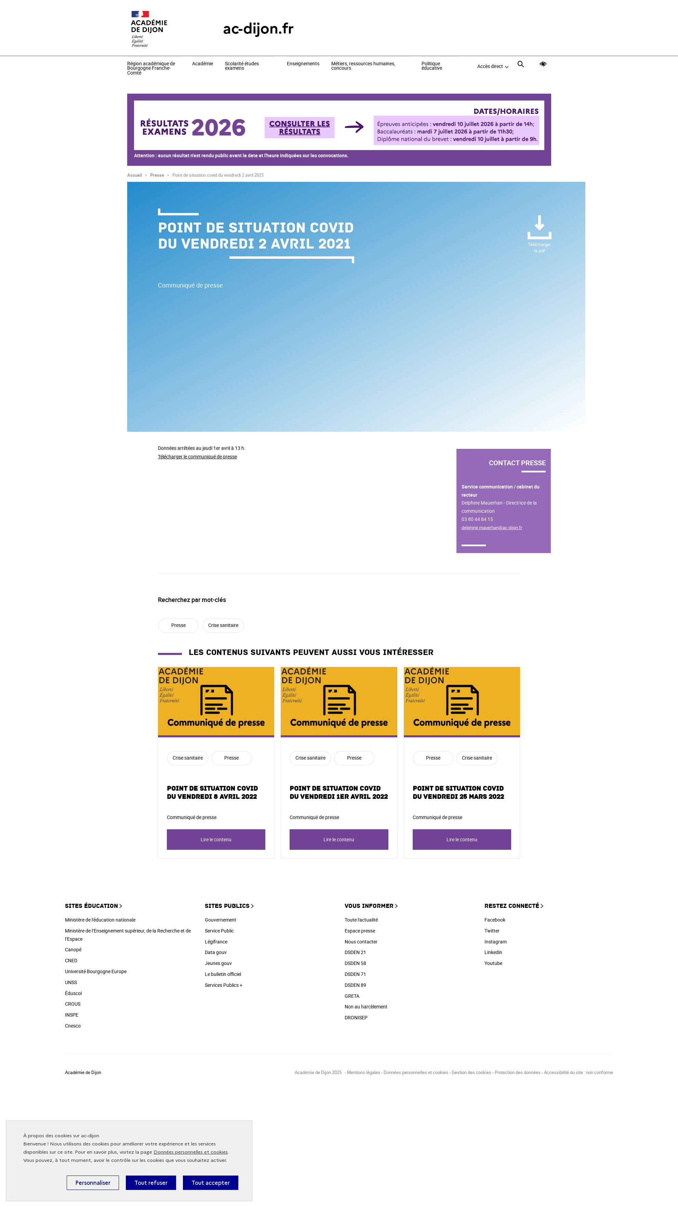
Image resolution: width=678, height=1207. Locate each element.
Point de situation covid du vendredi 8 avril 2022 (212, 792)
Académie (202, 64)
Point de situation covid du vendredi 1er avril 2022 (339, 792)
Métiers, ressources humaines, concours (363, 66)
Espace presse (360, 930)
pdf (539, 247)
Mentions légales (363, 1072)
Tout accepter (210, 1183)
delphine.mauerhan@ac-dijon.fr (492, 527)
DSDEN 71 (355, 974)
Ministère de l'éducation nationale (100, 919)
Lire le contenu (216, 839)
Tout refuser (151, 1183)
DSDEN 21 (355, 952)
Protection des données (518, 1072)
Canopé (73, 949)
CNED (71, 960)
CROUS (72, 1004)
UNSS (71, 982)
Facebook (494, 919)
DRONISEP (356, 1017)
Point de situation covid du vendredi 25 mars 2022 (458, 792)
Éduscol (73, 993)
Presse (157, 175)
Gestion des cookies (472, 1072)
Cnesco (73, 1025)
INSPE (71, 1014)
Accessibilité (543, 64)
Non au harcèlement (366, 1006)
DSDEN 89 (355, 985)
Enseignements (303, 64)
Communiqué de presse (191, 817)
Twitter (492, 930)
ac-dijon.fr (258, 28)
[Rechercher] (521, 66)
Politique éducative (432, 66)
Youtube (493, 963)
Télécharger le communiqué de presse (197, 456)
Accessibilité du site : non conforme (578, 1072)
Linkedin (493, 952)
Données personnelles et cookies (191, 1152)
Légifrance (216, 941)
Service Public (219, 930)
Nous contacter (361, 941)
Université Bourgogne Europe (96, 971)
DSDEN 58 (355, 963)
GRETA (352, 996)
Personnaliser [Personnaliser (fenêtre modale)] (92, 1183)
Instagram (495, 941)
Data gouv (216, 952)
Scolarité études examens (242, 66)
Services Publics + (223, 985)
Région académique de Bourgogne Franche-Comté (151, 69)
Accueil (134, 175)
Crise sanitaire (223, 625)
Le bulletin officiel (223, 974)
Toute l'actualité (361, 919)
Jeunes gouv (218, 963)
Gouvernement (220, 919)
